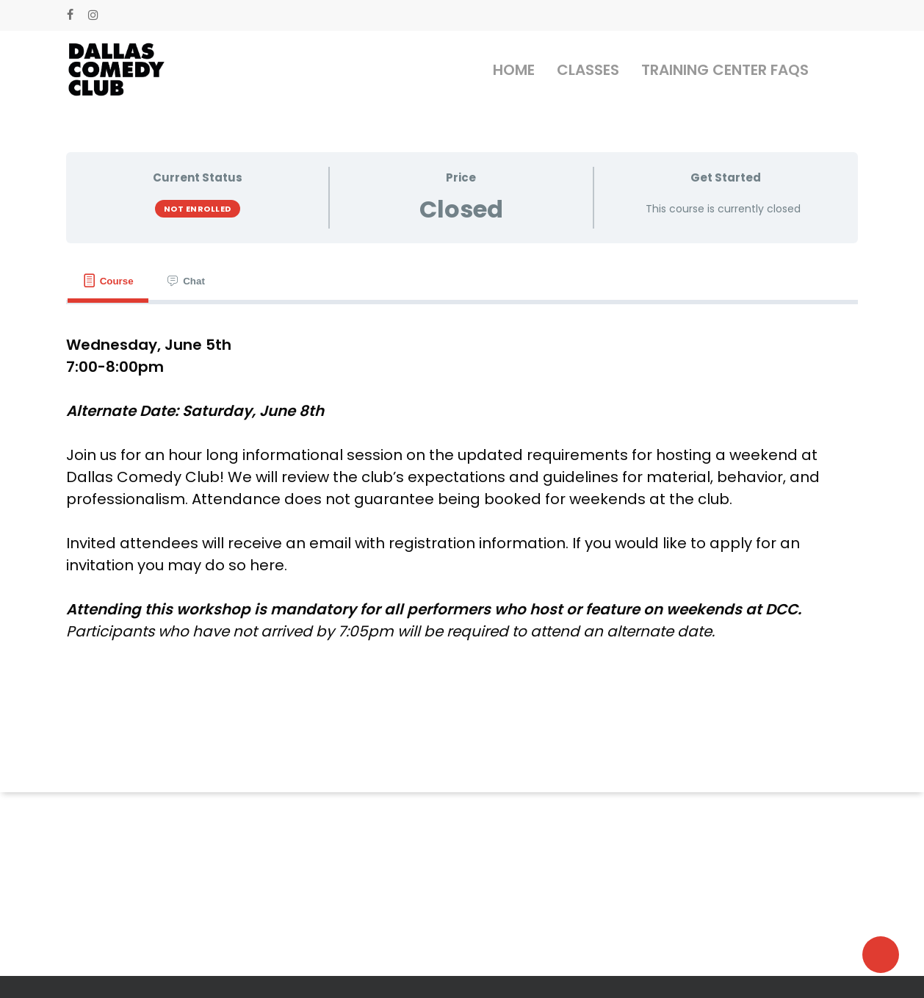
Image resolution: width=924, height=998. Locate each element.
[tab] (108, 281)
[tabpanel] (462, 488)
